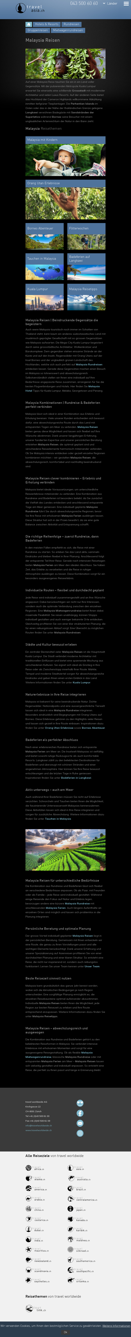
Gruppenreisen (38, 30)
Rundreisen (71, 24)
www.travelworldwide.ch (38, 1130)
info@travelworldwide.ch (38, 1125)
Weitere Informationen (116, 1326)
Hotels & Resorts (46, 24)
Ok (65, 1332)
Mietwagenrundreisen (68, 30)
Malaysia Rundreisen (89, 364)
